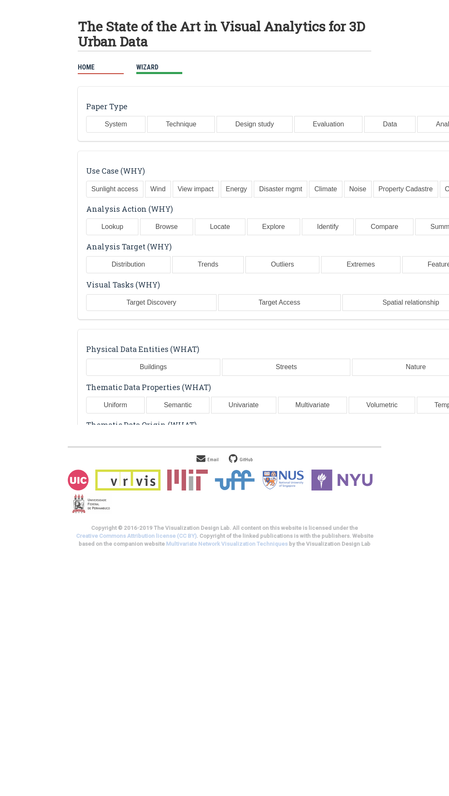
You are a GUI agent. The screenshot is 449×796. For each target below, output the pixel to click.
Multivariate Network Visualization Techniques (227, 544)
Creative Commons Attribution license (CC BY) (136, 536)
